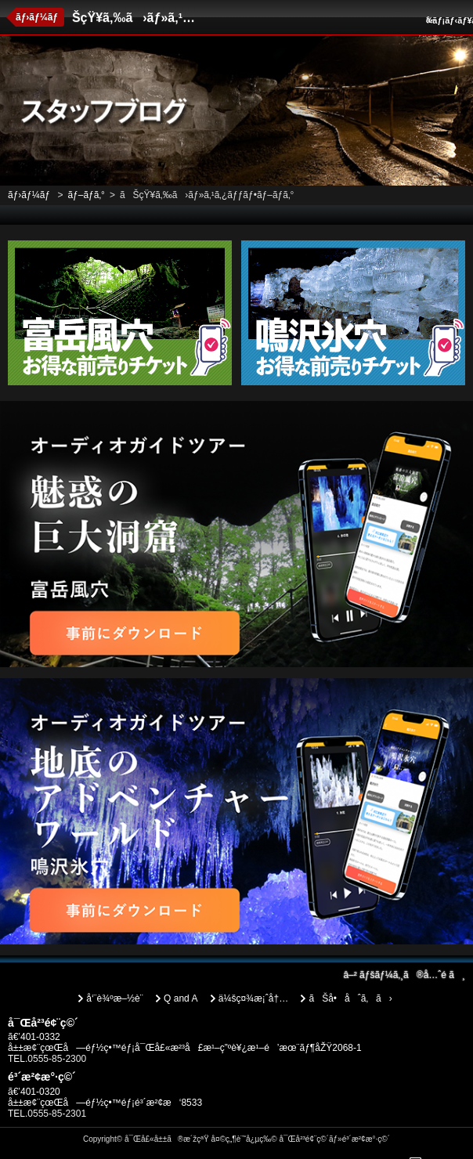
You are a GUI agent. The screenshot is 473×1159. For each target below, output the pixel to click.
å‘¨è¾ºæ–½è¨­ (114, 998)
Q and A (180, 998)
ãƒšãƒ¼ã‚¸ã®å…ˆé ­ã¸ (404, 974)
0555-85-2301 (56, 1113)
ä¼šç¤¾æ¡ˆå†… (253, 998)
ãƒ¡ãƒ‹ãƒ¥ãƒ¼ (447, 20)
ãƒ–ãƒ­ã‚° (86, 195)
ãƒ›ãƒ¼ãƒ (38, 17)
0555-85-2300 (56, 1058)
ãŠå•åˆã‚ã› (350, 998)
